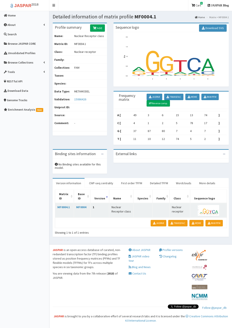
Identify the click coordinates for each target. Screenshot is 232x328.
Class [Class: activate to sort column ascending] (177, 198)
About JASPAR (139, 250)
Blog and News (140, 267)
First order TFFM (131, 183)
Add (97, 28)
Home (200, 17)
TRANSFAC (174, 96)
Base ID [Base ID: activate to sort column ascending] (81, 196)
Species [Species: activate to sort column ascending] (142, 198)
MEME (192, 96)
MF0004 (81, 207)
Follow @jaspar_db (214, 308)
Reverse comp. (158, 103)
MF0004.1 (63, 207)
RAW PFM (210, 96)
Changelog (168, 256)
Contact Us (137, 273)
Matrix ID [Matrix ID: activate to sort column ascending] (63, 196)
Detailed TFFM (159, 183)
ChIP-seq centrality (101, 183)
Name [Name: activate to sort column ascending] (117, 198)
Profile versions (171, 250)
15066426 (80, 99)
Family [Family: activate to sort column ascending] (160, 198)
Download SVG (213, 28)
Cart (197, 4)
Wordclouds (183, 183)
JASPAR (154, 96)
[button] (53, 5)
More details (207, 183)
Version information (68, 183)
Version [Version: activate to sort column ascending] (99, 198)
